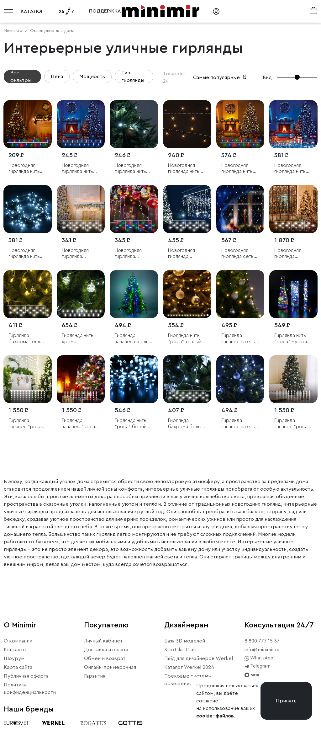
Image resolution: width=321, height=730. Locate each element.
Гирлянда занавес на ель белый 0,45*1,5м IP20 (239, 423)
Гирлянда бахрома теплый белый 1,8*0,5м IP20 (27, 338)
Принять (286, 700)
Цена (57, 76)
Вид (267, 77)
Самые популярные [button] (220, 77)
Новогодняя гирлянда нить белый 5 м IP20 (132, 168)
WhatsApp (259, 658)
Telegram (258, 666)
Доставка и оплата (106, 649)
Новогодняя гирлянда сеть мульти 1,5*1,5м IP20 (238, 253)
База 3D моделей (184, 640)
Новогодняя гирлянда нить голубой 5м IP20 (80, 168)
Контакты (15, 649)
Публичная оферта (26, 676)
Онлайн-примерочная (110, 667)
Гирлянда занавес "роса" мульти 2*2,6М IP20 (79, 423)
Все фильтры (20, 76)
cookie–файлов (215, 715)
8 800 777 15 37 (262, 640)
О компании (18, 640)
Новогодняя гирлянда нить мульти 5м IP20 (25, 168)
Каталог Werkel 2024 (189, 667)
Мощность (92, 76)
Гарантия (94, 676)
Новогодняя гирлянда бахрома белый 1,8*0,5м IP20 (79, 253)
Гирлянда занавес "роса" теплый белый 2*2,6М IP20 (26, 423)
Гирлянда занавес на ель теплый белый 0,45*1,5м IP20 (238, 338)
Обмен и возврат (104, 658)
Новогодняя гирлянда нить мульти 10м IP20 (239, 168)
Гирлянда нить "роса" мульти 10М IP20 (290, 338)
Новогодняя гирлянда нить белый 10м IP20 (25, 253)
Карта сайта (18, 667)
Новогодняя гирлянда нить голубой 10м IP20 (290, 168)
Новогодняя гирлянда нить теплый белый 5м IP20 (184, 168)
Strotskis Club (180, 649)
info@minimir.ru (262, 649)
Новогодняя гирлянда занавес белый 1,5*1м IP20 (185, 253)
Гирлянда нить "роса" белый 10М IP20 (130, 423)
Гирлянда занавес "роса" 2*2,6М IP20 (292, 423)
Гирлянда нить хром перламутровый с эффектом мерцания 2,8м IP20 (80, 338)
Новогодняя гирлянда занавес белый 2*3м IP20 (291, 253)
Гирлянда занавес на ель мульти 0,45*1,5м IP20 (134, 338)
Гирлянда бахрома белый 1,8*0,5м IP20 (186, 423)
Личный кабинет (103, 640)
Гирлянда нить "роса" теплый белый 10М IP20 (186, 338)
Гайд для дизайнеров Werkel (198, 658)
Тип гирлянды (132, 76)
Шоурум (14, 658)
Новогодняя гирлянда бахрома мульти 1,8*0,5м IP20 (133, 253)
